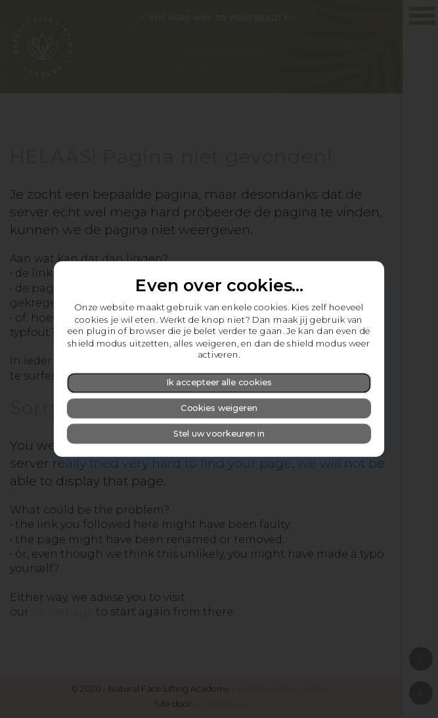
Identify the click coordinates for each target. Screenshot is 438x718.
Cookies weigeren (219, 408)
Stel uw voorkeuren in (219, 433)
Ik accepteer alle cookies (219, 382)
